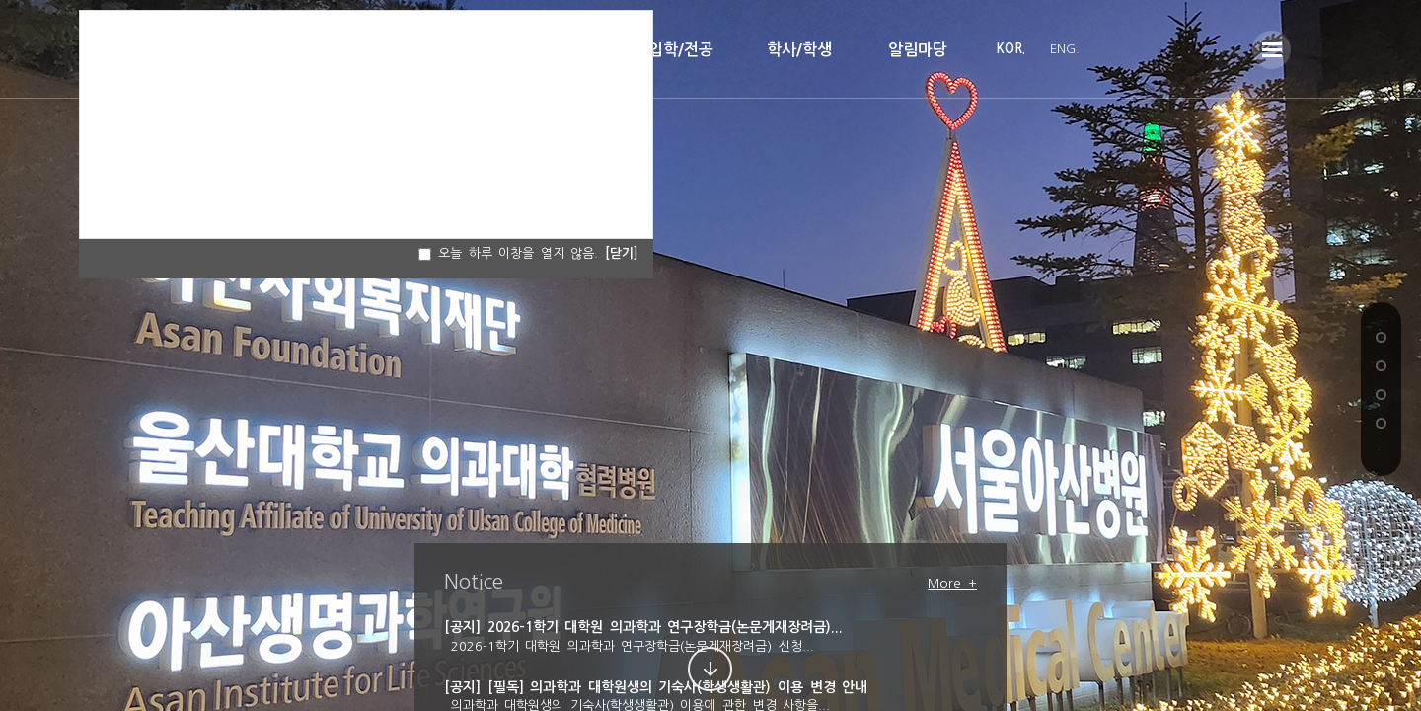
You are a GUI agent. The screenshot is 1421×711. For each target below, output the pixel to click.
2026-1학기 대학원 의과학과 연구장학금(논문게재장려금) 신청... (629, 646)
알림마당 (917, 49)
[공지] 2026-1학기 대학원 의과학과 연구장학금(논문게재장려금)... (643, 627)
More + (952, 583)
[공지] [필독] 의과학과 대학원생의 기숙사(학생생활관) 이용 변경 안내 (655, 687)
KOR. (1011, 48)
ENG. (1065, 48)
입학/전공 (680, 49)
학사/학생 (799, 49)
